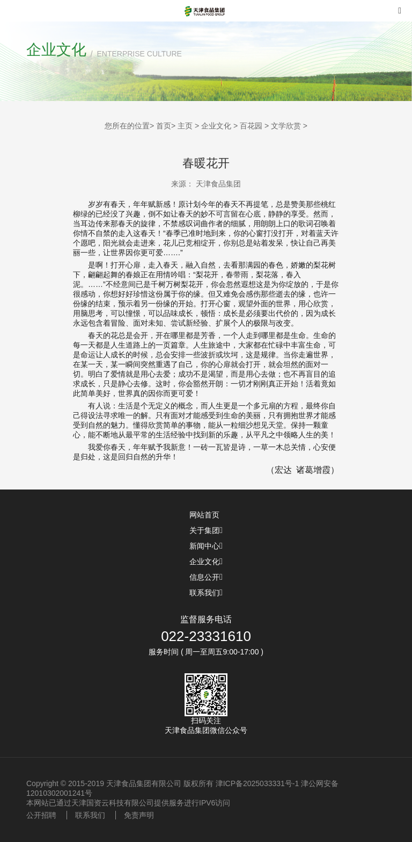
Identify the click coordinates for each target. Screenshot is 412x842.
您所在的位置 (127, 125)
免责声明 (139, 815)
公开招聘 (41, 815)
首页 (163, 125)
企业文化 (216, 125)
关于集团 (206, 530)
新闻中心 (206, 546)
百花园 (251, 125)
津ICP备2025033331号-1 (257, 783)
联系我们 (206, 592)
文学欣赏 (286, 125)
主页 (185, 125)
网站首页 (206, 514)
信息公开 (206, 577)
